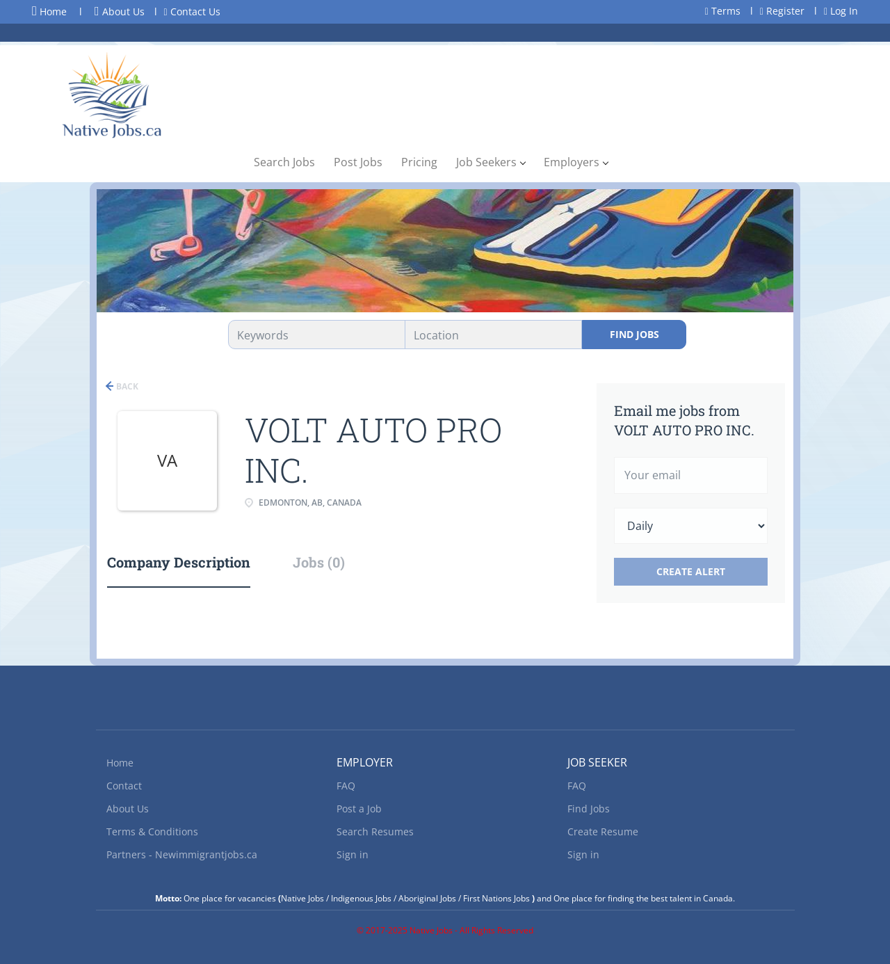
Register (782, 10)
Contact (124, 785)
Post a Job (359, 808)
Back (126, 386)
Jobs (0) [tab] (319, 562)
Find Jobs (634, 334)
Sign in (353, 854)
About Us (120, 11)
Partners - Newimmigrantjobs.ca (181, 854)
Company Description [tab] (178, 562)
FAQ (346, 785)
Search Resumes (375, 831)
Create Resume (602, 831)
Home (49, 11)
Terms (723, 10)
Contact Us (192, 11)
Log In (841, 10)
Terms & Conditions (152, 831)
